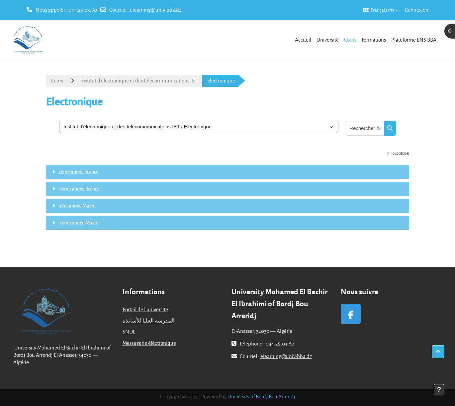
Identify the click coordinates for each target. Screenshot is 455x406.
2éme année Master (79, 222)
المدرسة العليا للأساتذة (149, 320)
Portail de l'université (145, 309)
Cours (57, 80)
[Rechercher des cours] (365, 128)
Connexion (416, 9)
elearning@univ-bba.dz (155, 9)
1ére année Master (77, 205)
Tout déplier (400, 153)
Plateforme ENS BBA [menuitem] (413, 39)
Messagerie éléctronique (149, 342)
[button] (380, 10)
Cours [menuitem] (350, 39)
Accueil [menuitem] (303, 39)
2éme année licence (78, 171)
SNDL (129, 331)
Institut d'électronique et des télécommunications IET (138, 80)
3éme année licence (78, 188)
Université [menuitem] (328, 39)
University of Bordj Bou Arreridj (261, 396)
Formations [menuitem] (374, 39)
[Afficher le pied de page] (439, 389)
